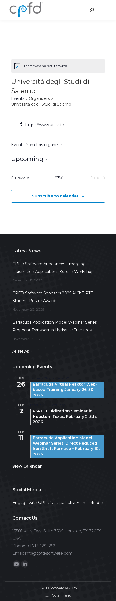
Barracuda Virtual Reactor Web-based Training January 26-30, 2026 (65, 390)
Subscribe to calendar (55, 196)
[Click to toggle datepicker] (29, 158)
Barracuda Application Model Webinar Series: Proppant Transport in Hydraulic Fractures (55, 326)
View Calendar (27, 466)
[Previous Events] (20, 178)
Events (17, 98)
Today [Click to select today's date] (58, 177)
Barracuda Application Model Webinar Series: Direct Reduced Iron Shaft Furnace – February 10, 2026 (66, 446)
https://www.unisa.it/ (44, 124)
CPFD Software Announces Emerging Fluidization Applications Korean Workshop (53, 267)
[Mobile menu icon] (105, 9)
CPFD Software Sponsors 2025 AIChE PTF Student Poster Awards (52, 297)
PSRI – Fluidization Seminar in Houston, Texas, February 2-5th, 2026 (65, 416)
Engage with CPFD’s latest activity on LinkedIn (57, 502)
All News (20, 351)
